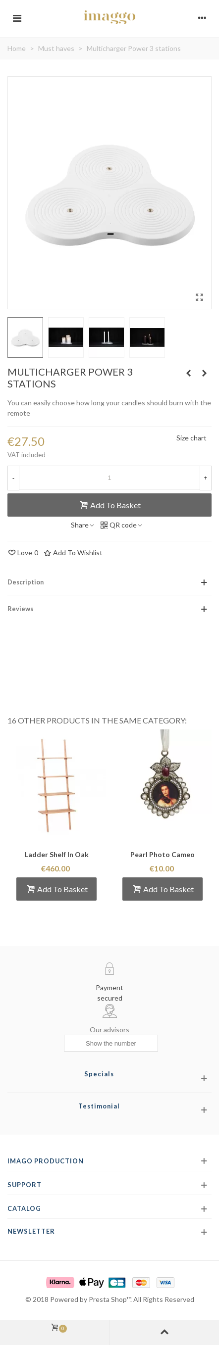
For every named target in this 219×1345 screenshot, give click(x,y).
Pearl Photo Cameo (162, 854)
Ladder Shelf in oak (57, 854)
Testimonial (99, 1106)
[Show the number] (111, 1043)
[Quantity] (109, 477)
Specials (99, 1074)
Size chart (191, 437)
